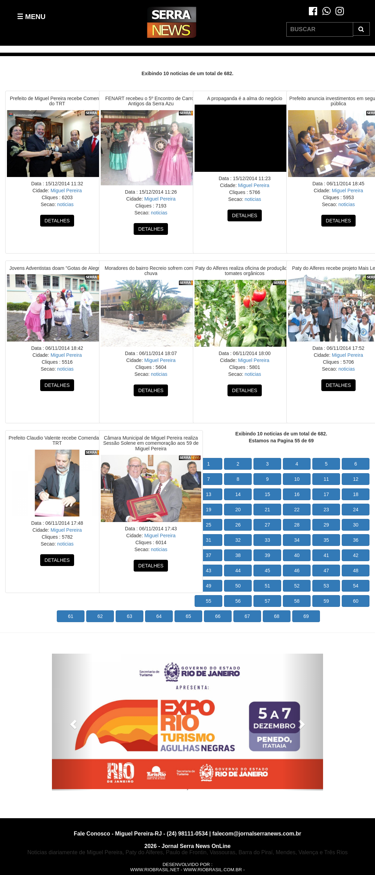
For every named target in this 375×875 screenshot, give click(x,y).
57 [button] (267, 601)
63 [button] (129, 616)
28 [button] (297, 525)
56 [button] (238, 601)
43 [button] (208, 570)
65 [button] (188, 616)
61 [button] (70, 616)
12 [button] (355, 479)
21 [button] (267, 509)
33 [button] (267, 540)
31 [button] (208, 540)
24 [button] (355, 509)
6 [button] (355, 464)
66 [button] (218, 616)
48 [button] (355, 570)
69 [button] (306, 616)
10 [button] (297, 479)
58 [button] (297, 601)
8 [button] (237, 479)
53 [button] (326, 586)
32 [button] (238, 540)
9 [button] (267, 479)
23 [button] (326, 509)
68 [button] (276, 616)
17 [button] (326, 494)
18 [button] (355, 494)
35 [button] (326, 540)
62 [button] (100, 616)
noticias (64, 204)
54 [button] (355, 586)
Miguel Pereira (65, 190)
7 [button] (208, 479)
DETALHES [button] (57, 220)
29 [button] (326, 525)
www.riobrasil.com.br (213, 869)
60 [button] (355, 601)
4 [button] (296, 464)
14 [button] (238, 494)
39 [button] (267, 555)
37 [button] (208, 555)
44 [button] (238, 570)
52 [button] (297, 586)
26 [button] (238, 525)
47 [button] (326, 570)
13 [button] (208, 494)
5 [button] (326, 464)
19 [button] (208, 509)
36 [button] (355, 540)
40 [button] (297, 555)
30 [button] (355, 525)
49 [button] (208, 586)
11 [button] (326, 479)
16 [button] (297, 494)
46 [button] (297, 570)
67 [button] (247, 616)
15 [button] (267, 494)
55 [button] (208, 601)
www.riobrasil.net (154, 869)
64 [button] (159, 616)
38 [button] (238, 555)
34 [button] (297, 540)
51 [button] (267, 586)
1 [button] (208, 464)
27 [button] (267, 525)
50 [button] (238, 586)
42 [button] (355, 555)
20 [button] (238, 509)
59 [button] (326, 601)
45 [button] (267, 570)
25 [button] (208, 525)
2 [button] (237, 464)
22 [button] (297, 509)
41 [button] (326, 555)
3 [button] (267, 464)
